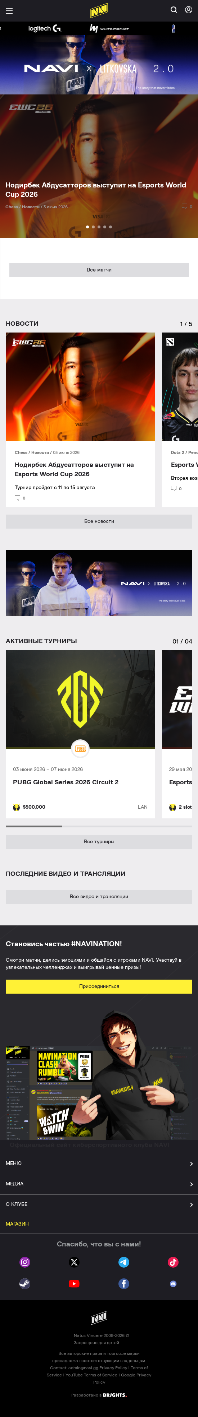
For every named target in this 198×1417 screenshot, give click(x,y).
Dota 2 (178, 452)
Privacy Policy (113, 1368)
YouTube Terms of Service (91, 1375)
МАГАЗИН (17, 1224)
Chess (21, 452)
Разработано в (99, 1395)
